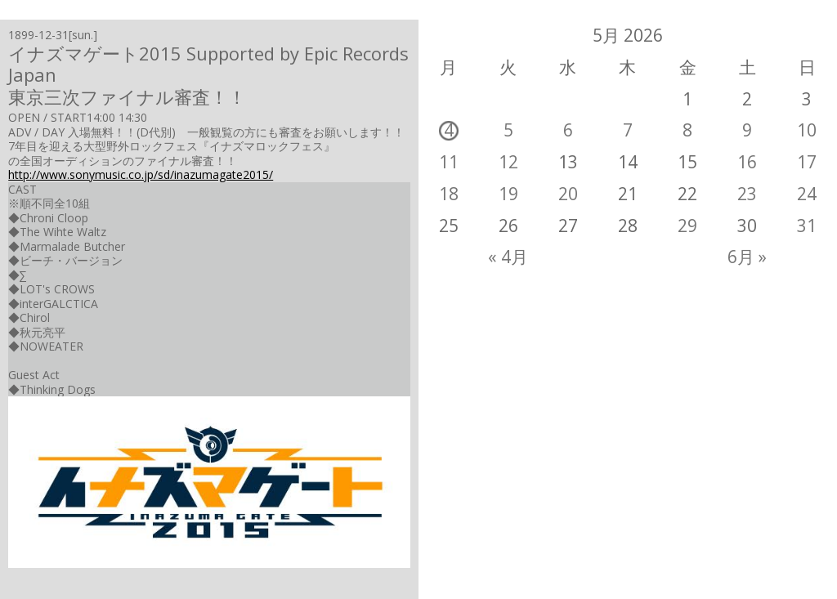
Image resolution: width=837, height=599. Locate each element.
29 (687, 225)
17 (807, 161)
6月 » (747, 256)
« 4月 (508, 256)
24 (807, 193)
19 (508, 193)
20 (568, 193)
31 (807, 225)
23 (747, 193)
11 (449, 161)
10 (807, 129)
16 (747, 161)
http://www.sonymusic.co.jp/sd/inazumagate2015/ (140, 174)
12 (508, 161)
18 (449, 193)
